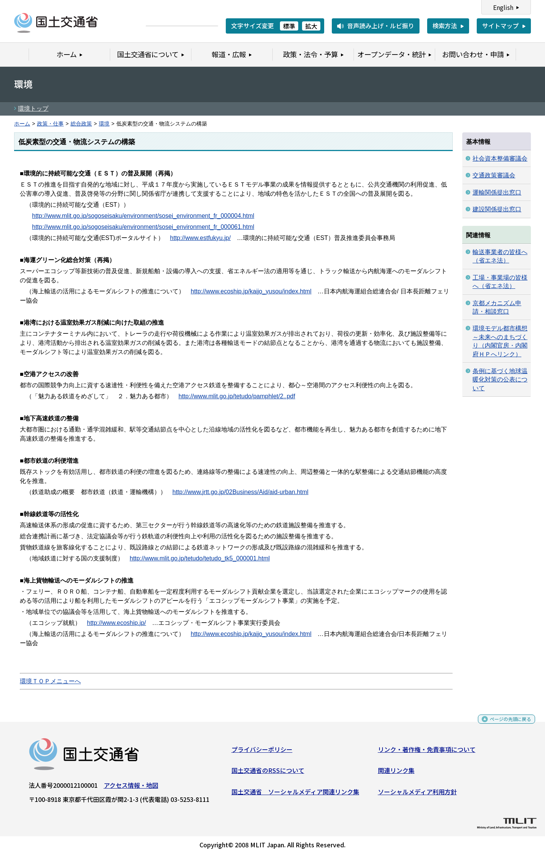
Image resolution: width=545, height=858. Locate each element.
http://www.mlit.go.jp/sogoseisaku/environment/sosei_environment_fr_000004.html (143, 215)
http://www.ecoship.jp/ (116, 623)
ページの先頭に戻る (504, 725)
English (503, 7)
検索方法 (444, 25)
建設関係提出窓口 (497, 209)
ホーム (22, 124)
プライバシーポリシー (262, 752)
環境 (104, 124)
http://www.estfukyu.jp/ (200, 238)
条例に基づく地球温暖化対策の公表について (500, 379)
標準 (289, 26)
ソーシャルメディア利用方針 (417, 794)
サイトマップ (500, 25)
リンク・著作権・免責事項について (427, 752)
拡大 (311, 26)
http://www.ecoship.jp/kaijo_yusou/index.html (251, 291)
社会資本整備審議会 (500, 158)
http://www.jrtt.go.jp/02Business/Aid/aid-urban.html (240, 492)
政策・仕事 (50, 124)
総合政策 (81, 124)
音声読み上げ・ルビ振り (380, 25)
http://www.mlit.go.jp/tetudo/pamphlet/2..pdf (236, 396)
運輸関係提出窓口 (497, 192)
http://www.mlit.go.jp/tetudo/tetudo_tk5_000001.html (200, 558)
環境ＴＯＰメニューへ (50, 681)
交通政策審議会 (494, 175)
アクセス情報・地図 (131, 788)
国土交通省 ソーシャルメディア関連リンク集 (295, 794)
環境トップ (33, 108)
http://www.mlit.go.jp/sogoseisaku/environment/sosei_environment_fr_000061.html (143, 227)
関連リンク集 (396, 773)
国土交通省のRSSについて (268, 773)
